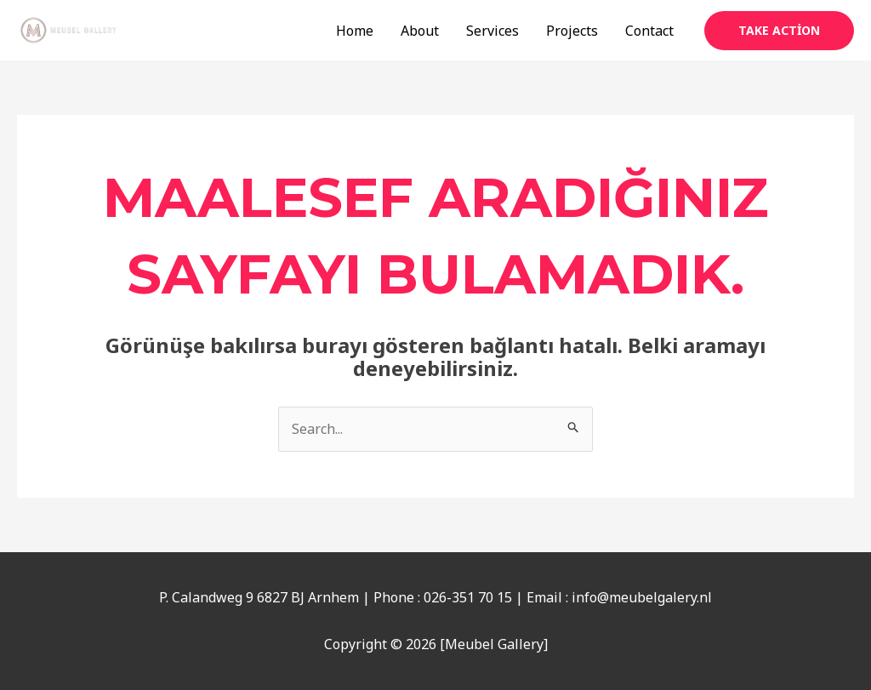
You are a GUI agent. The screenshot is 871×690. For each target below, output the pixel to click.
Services (492, 30)
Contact (649, 30)
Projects (572, 30)
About (420, 30)
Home (354, 30)
